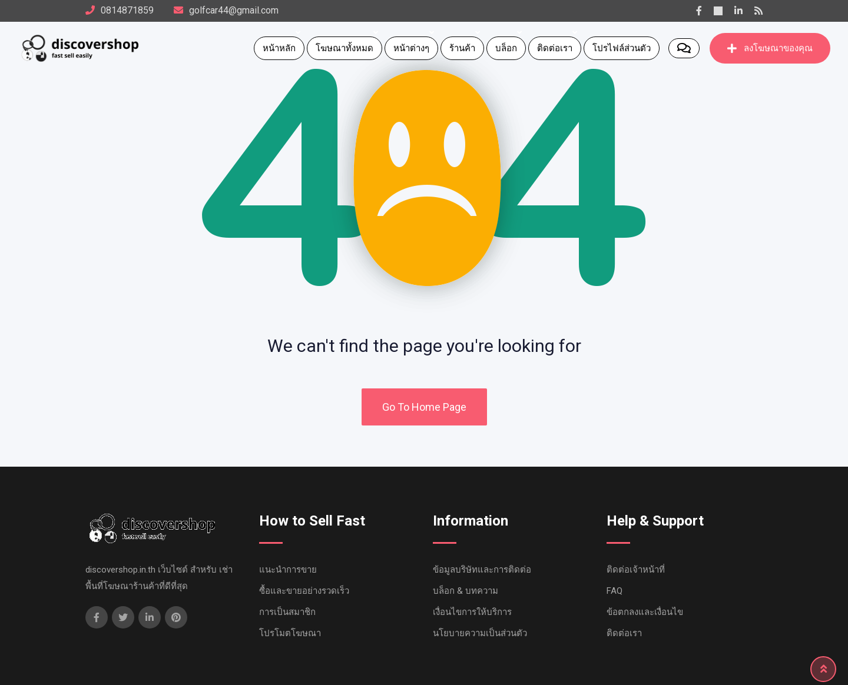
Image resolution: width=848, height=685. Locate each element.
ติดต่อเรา (554, 48)
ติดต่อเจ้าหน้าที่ (636, 569)
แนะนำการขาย (288, 569)
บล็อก (506, 48)
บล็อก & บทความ (465, 591)
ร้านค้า (462, 48)
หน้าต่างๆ (411, 48)
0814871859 (127, 10)
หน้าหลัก (279, 48)
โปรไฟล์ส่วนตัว (621, 48)
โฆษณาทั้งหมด (344, 48)
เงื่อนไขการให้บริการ (472, 612)
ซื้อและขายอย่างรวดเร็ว (304, 591)
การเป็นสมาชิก (287, 612)
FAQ (614, 591)
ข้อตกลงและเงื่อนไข (645, 612)
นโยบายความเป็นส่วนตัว (480, 633)
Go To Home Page (424, 407)
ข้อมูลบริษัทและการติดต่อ (482, 569)
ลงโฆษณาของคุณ (770, 48)
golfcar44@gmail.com (234, 10)
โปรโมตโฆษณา (290, 633)
